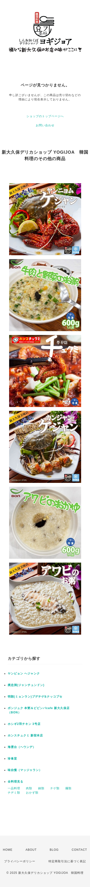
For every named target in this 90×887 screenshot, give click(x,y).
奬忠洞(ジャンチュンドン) (26, 685)
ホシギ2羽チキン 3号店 (24, 724)
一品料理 (14, 788)
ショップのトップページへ (45, 116)
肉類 (29, 788)
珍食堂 (12, 758)
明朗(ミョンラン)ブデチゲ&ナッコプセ (35, 696)
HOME (7, 849)
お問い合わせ (45, 125)
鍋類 (41, 788)
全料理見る (15, 781)
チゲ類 (55, 788)
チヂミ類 (14, 792)
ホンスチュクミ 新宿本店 (25, 735)
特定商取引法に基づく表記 (67, 861)
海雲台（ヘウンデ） (22, 747)
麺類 (68, 788)
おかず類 (32, 792)
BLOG (54, 849)
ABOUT (30, 849)
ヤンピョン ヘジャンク (24, 673)
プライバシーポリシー (19, 861)
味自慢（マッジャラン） (25, 770)
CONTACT (79, 849)
